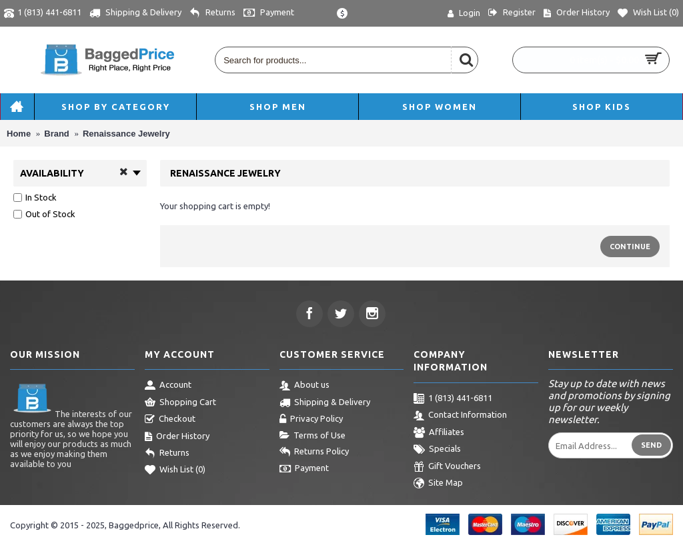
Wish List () (175, 470)
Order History (177, 437)
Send (651, 445)
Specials (437, 450)
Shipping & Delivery (324, 403)
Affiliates (439, 433)
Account (168, 386)
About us (304, 386)
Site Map (438, 484)
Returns (167, 454)
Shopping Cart (180, 403)
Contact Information (460, 416)
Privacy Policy (311, 420)
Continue (630, 247)
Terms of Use (312, 435)
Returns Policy (314, 452)
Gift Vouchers (447, 467)
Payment (304, 469)
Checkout (170, 420)
